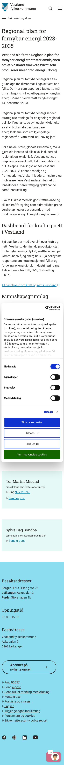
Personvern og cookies (19, 715)
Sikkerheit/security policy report (25, 720)
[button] (60, 8)
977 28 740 (22, 492)
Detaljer (48, 411)
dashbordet (14, 241)
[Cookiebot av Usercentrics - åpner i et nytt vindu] (45, 308)
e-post (16, 687)
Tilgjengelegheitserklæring (22, 711)
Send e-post (17, 498)
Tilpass (32, 433)
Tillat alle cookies (32, 422)
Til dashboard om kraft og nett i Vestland (29, 285)
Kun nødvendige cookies (32, 454)
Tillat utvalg (32, 443)
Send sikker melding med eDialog (26, 692)
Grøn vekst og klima (19, 18)
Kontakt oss (12, 696)
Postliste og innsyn (17, 701)
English (9, 706)
